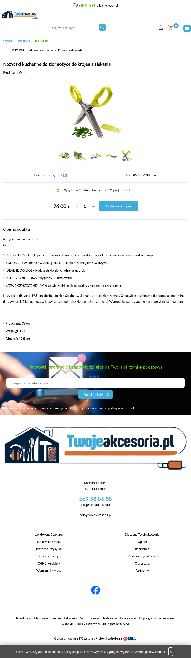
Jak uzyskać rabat (49, 542)
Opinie (142, 542)
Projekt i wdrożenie (116, 638)
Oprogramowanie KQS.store (73, 638)
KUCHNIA (18, 50)
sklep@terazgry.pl (107, 5)
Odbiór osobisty (49, 563)
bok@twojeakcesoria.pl (95, 515)
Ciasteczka (142, 563)
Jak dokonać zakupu (49, 534)
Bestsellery (41, 40)
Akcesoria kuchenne (41, 50)
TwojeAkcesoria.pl (5, 50)
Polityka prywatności (142, 556)
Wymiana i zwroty (48, 570)
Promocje (24, 40)
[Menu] (187, 28)
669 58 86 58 (87, 5)
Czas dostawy (48, 556)
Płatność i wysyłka (49, 549)
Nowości (8, 40)
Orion (23, 72)
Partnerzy (142, 570)
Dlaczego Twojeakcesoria (142, 534)
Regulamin (142, 549)
